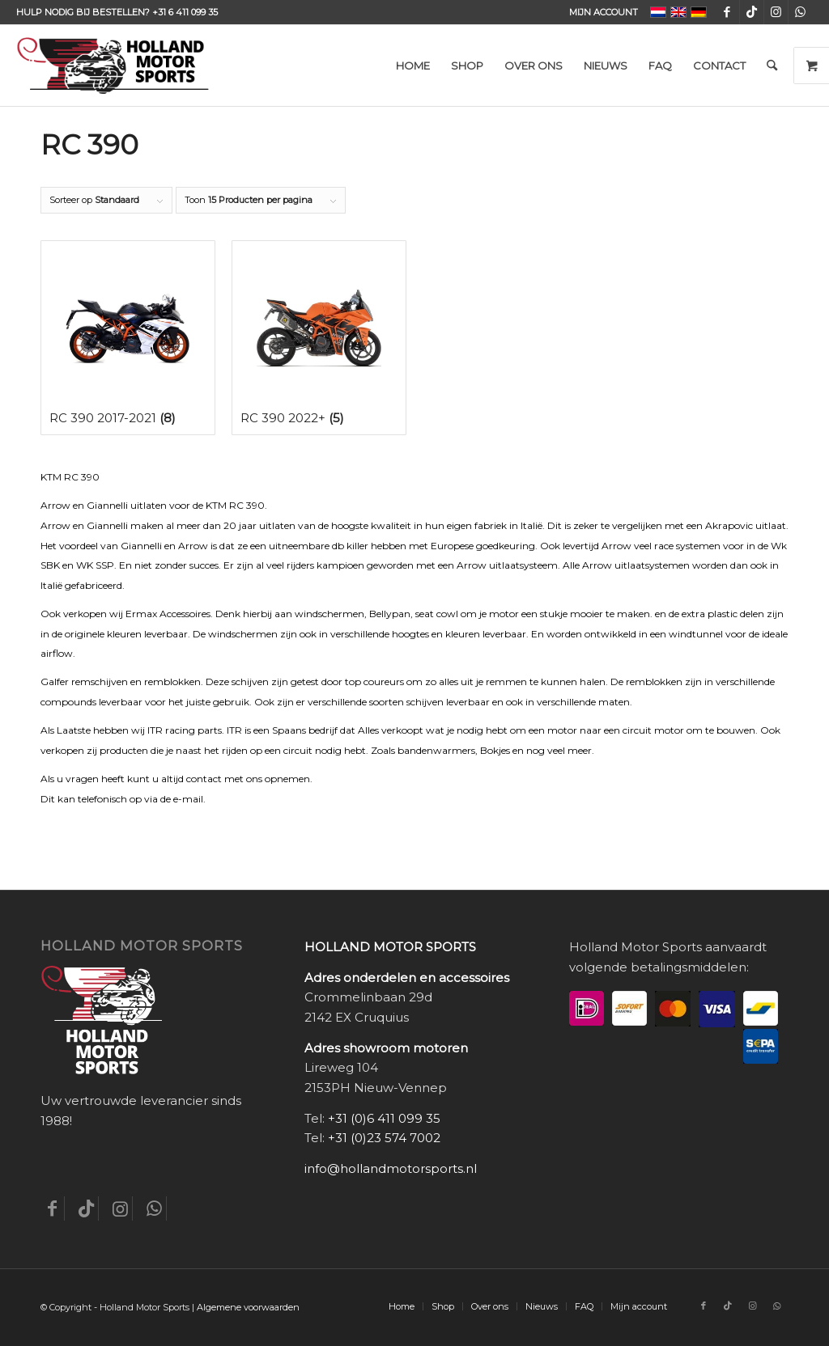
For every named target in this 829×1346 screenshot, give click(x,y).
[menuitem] (599, 12)
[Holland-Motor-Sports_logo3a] (112, 65)
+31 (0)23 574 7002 (384, 1137)
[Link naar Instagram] (776, 12)
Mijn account (603, 12)
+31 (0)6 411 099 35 (384, 1118)
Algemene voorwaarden (248, 1307)
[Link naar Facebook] (727, 12)
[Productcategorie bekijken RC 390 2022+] (318, 337)
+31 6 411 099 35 (185, 12)
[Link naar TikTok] (751, 12)
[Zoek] (772, 65)
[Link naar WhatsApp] (801, 12)
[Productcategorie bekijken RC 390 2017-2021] (127, 337)
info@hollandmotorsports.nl (390, 1168)
